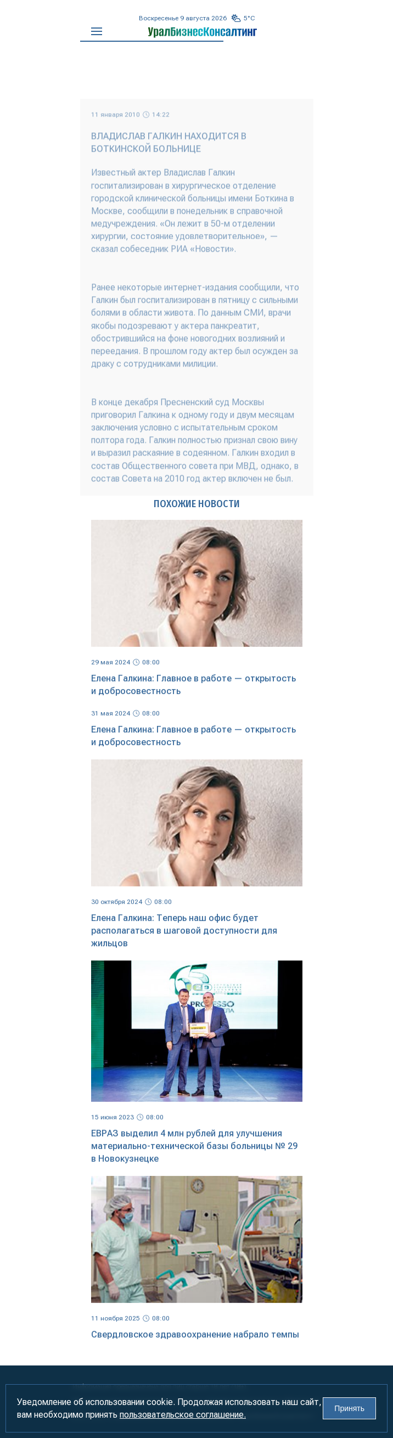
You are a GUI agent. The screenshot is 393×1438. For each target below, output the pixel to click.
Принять (349, 1408)
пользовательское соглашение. (183, 1414)
